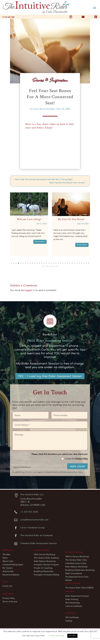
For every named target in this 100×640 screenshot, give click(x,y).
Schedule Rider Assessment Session (38, 543)
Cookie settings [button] (56, 636)
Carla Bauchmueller (44, 109)
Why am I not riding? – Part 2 (23, 219)
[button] (11, 263)
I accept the (74, 458)
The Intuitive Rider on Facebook (36, 535)
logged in (29, 290)
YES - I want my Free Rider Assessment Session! (50, 376)
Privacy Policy (81, 458)
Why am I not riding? (64, 219)
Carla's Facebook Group (32, 527)
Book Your (50, 334)
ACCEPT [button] (72, 636)
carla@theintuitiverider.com (34, 519)
